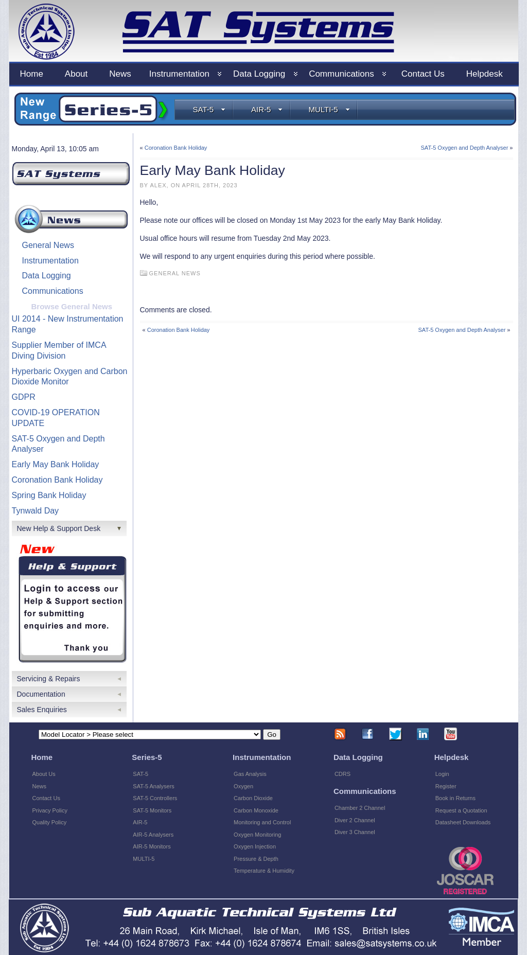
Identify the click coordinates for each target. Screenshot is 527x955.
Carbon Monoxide (256, 810)
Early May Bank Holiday (55, 464)
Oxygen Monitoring (257, 835)
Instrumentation (50, 260)
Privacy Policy (49, 810)
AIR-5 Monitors (151, 846)
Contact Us (46, 798)
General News (48, 245)
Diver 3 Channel (355, 832)
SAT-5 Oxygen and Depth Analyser (464, 148)
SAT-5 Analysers (153, 786)
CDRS (342, 774)
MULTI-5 (328, 109)
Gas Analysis (250, 774)
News (39, 786)
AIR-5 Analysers (153, 835)
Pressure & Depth (256, 859)
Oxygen (243, 786)
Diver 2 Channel (355, 820)
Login (442, 774)
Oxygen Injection (255, 846)
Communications (52, 291)
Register (445, 786)
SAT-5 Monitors (152, 810)
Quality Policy (49, 822)
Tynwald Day (35, 510)
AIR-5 (267, 109)
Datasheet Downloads (463, 822)
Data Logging (46, 275)
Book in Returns (455, 798)
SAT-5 (209, 109)
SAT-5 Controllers (155, 798)
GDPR (24, 397)
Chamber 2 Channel (360, 808)
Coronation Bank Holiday (57, 479)
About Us (44, 774)
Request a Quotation (461, 810)
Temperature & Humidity (264, 871)
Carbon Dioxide (253, 798)
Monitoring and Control (262, 822)
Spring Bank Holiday (49, 495)
